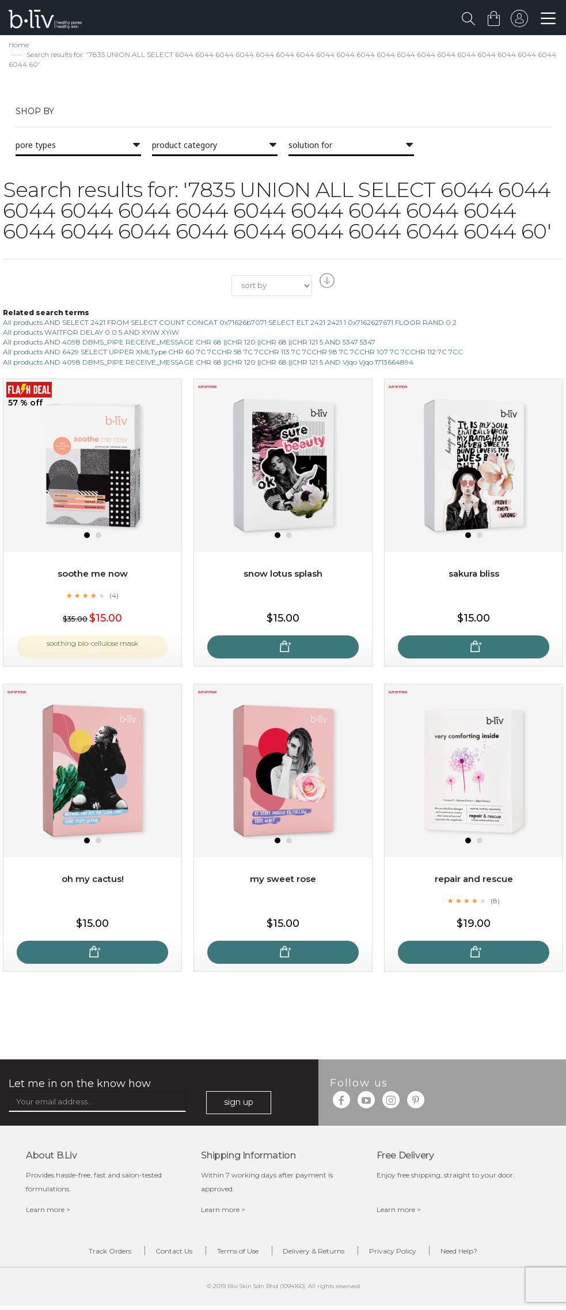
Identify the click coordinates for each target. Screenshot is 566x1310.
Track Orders (80, 1254)
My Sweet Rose (283, 879)
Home (19, 46)
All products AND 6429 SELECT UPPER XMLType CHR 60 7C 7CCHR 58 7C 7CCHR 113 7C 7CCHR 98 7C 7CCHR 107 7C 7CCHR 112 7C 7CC (233, 353)
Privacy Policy (410, 1254)
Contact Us (156, 1254)
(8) (495, 902)
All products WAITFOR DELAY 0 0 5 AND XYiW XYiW (91, 334)
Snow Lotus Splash (283, 574)
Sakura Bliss (474, 574)
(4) (114, 596)
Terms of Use (232, 1254)
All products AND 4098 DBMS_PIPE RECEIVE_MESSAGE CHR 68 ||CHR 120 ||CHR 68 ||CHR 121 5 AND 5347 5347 (189, 343)
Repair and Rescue (473, 879)
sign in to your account (518, 21)
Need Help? (488, 1254)
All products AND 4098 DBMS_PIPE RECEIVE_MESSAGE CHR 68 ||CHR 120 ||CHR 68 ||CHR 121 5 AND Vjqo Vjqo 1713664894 (208, 363)
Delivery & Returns (320, 1254)
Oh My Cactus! (93, 879)
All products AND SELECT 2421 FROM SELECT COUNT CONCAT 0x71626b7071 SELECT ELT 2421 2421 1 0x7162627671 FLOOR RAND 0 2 (230, 324)
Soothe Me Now (92, 574)
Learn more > (48, 1211)
